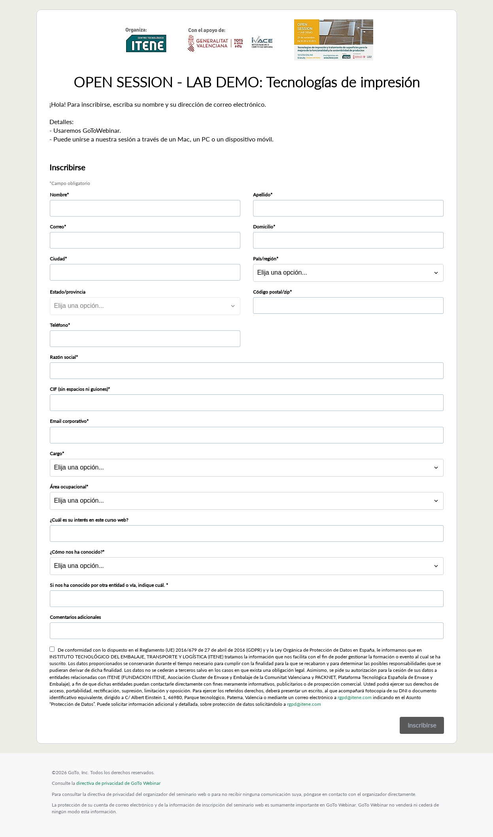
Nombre (58, 195)
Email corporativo (68, 421)
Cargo (56, 453)
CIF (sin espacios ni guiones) (79, 389)
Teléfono (59, 325)
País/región (264, 259)
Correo (57, 227)
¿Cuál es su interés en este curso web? (89, 520)
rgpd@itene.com (355, 697)
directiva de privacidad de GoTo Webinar (118, 783)
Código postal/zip (271, 292)
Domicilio (263, 227)
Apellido (261, 195)
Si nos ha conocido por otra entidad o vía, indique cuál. (108, 585)
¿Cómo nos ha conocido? (76, 552)
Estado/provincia (67, 292)
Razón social (63, 357)
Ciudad (57, 259)
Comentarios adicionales (75, 617)
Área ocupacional (68, 487)
